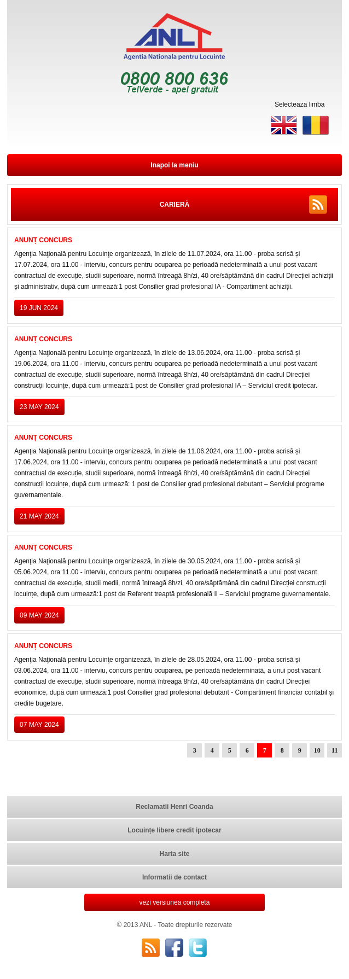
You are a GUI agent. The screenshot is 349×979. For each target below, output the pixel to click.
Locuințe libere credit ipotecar (174, 830)
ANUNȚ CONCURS (43, 240)
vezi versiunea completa (174, 902)
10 (317, 750)
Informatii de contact (174, 877)
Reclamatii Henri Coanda (174, 807)
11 (334, 750)
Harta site (175, 854)
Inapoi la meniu (174, 165)
